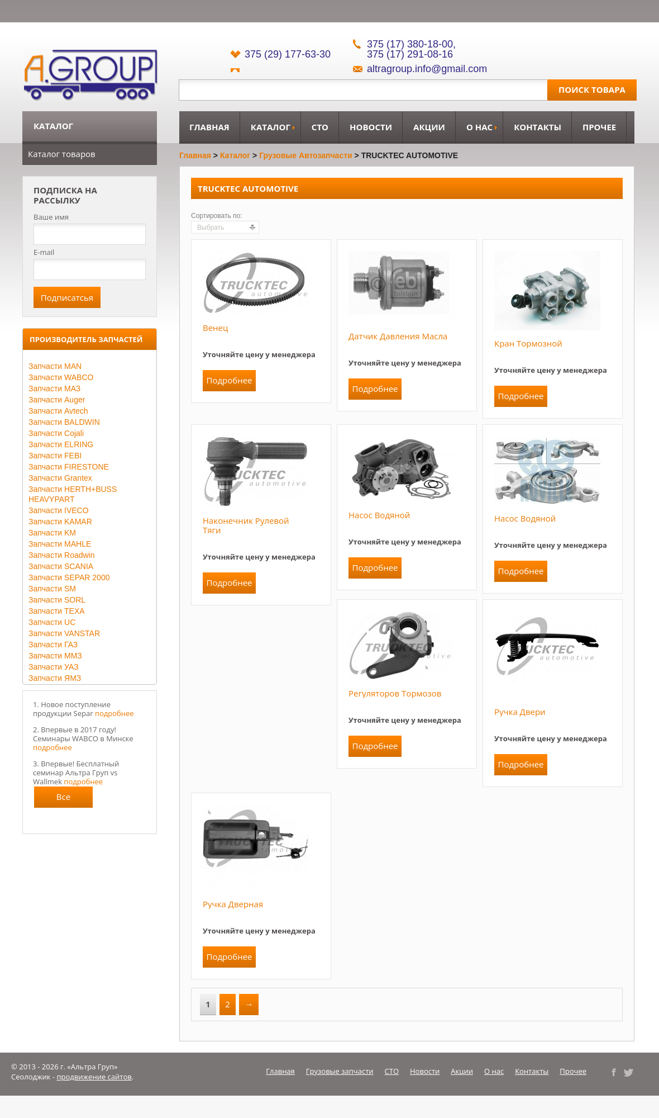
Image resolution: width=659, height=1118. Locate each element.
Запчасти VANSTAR (64, 633)
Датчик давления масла (397, 336)
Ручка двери (520, 711)
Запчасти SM (52, 588)
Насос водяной (379, 514)
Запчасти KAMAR (60, 521)
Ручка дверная (233, 903)
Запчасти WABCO (60, 377)
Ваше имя (51, 217)
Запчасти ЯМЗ (54, 678)
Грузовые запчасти (340, 1071)
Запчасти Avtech (58, 410)
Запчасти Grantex (60, 477)
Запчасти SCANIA (60, 566)
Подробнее (229, 380)
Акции (429, 126)
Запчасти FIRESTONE (68, 466)
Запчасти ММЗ (55, 655)
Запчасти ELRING (60, 444)
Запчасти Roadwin (61, 555)
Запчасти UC (51, 622)
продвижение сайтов (94, 1077)
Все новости (63, 799)
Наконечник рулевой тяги (246, 525)
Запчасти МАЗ (54, 388)
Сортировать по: (216, 216)
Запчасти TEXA (56, 611)
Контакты (537, 126)
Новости (371, 126)
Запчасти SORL (56, 599)
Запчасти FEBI (55, 455)
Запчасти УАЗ (53, 666)
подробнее (114, 713)
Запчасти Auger (56, 399)
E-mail (44, 252)
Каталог (270, 126)
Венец (215, 327)
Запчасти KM (52, 532)
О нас (479, 126)
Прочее (599, 126)
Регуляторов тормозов (395, 693)
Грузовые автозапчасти (305, 155)
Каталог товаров (61, 153)
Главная (209, 126)
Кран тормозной (528, 343)
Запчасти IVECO (58, 510)
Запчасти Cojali (56, 433)
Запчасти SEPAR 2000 (68, 577)
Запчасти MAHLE (59, 543)
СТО (320, 126)
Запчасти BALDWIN (64, 422)
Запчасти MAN (55, 366)
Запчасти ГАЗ (53, 644)
